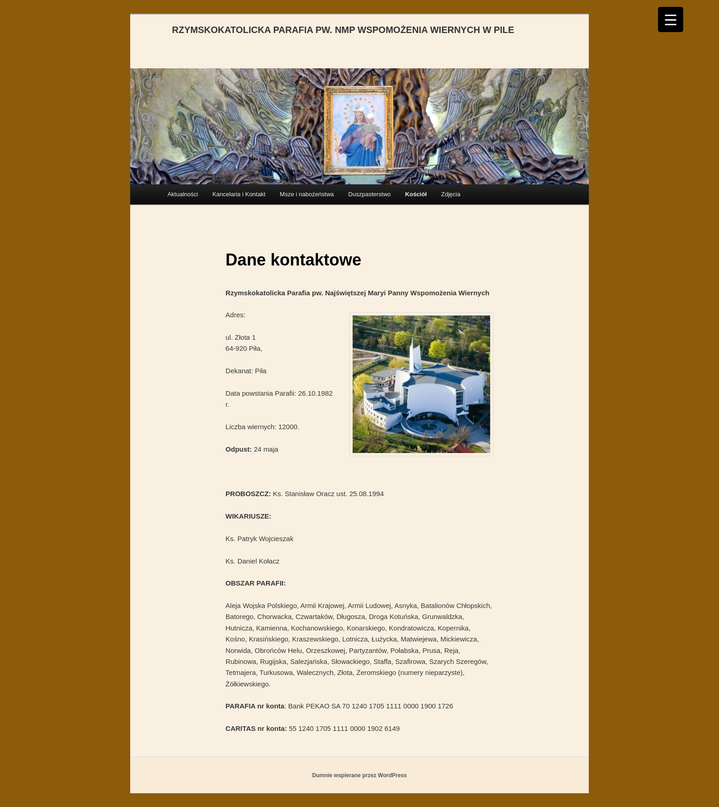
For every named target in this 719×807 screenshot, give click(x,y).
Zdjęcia (450, 194)
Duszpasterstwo (369, 194)
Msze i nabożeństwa (307, 194)
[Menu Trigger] (670, 19)
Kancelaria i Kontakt (238, 194)
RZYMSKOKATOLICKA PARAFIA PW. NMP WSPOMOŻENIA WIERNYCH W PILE (343, 30)
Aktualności (182, 194)
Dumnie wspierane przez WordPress (359, 775)
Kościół (416, 194)
